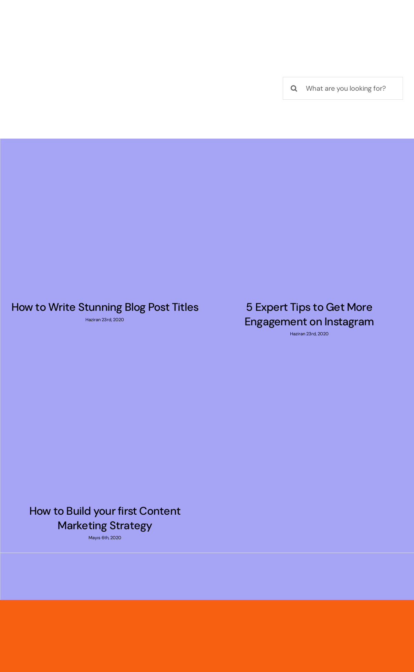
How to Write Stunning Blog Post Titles (105, 307)
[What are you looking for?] (343, 88)
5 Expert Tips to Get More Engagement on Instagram (309, 314)
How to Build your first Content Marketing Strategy (104, 518)
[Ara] (294, 88)
